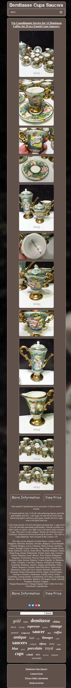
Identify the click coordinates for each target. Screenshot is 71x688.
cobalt (29, 654)
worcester (36, 658)
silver (49, 633)
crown (57, 638)
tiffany (42, 643)
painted (14, 632)
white (58, 649)
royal (49, 648)
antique (20, 637)
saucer (38, 631)
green (23, 649)
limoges (47, 637)
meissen (45, 655)
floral (13, 627)
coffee (58, 632)
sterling (22, 627)
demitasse (40, 620)
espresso (33, 626)
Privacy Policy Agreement (36, 678)
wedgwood (25, 633)
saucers (19, 642)
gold (17, 620)
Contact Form (36, 674)
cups (19, 653)
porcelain (35, 648)
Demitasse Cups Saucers (36, 669)
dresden (45, 627)
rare (25, 621)
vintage (56, 626)
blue (15, 648)
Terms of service (36, 683)
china (56, 621)
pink (38, 638)
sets (38, 654)
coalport (33, 644)
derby (52, 644)
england (54, 655)
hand (31, 638)
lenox (59, 644)
